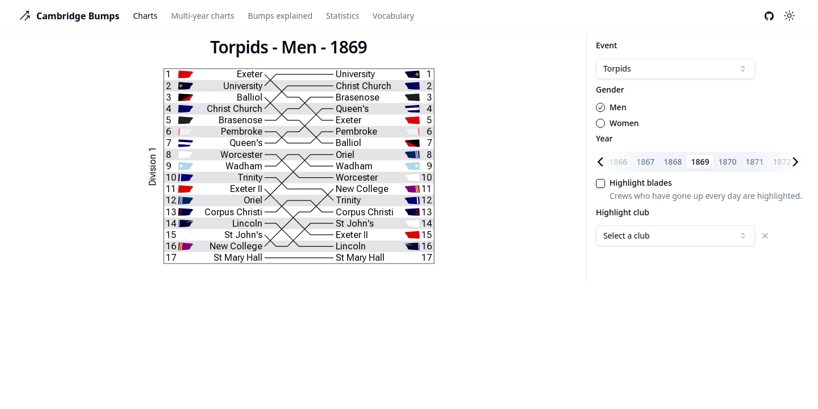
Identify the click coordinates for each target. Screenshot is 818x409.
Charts (145, 15)
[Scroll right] (797, 162)
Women (624, 123)
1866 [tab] (618, 161)
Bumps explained (280, 15)
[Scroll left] (603, 162)
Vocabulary (393, 15)
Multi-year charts (202, 15)
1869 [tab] (700, 161)
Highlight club (622, 212)
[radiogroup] (700, 115)
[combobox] (675, 69)
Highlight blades (641, 183)
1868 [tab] (672, 161)
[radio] (600, 107)
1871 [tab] (755, 161)
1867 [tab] (645, 161)
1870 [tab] (727, 161)
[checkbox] (600, 183)
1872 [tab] (782, 161)
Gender (610, 90)
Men (618, 107)
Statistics (342, 15)
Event (606, 45)
